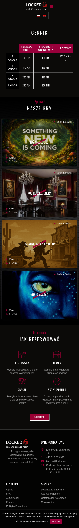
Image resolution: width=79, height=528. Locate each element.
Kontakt (10, 502)
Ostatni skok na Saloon (53, 498)
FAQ (8, 493)
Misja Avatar (47, 502)
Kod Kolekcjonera (50, 493)
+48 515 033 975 (55, 457)
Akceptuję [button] (56, 521)
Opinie (9, 489)
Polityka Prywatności (17, 506)
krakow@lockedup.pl (57, 461)
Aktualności (12, 498)
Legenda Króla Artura (52, 489)
